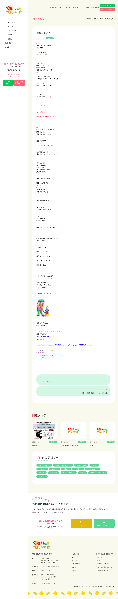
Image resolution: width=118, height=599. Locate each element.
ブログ (7, 47)
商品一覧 (8, 43)
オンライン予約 (81, 523)
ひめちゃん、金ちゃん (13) (98, 473)
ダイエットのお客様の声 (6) (63, 465)
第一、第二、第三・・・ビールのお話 (94, 393)
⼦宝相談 (11, 26)
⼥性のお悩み (12, 30)
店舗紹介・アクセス (56, 8)
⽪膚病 (10, 35)
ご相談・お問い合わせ (92, 8)
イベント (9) (53, 473)
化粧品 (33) (54, 469)
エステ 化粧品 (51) (93, 469)
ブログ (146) (42, 469)
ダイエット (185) (81, 465)
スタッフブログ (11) (44, 465)
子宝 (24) (94, 465)
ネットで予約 (20, 83)
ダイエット (11, 22)
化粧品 (10, 39)
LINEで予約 (8, 83)
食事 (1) (82, 473)
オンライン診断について (73, 8)
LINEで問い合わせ (104, 523)
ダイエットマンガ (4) (68, 473)
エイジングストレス (46, 381)
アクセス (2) (42, 477)
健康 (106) (41, 473)
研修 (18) (66, 469)
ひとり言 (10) (78, 469)
